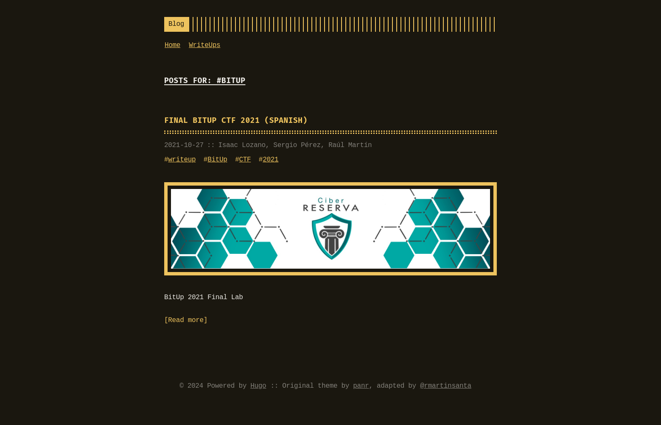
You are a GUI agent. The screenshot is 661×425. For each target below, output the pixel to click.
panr (361, 386)
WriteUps (204, 45)
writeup (182, 159)
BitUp (217, 159)
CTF (245, 159)
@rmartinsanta (445, 386)
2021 (270, 159)
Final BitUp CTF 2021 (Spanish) (236, 120)
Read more (186, 320)
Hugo (258, 386)
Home (172, 45)
